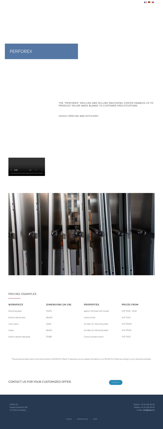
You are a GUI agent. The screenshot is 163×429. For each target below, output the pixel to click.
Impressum (82, 419)
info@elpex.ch (149, 410)
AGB (95, 419)
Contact (116, 382)
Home (69, 419)
